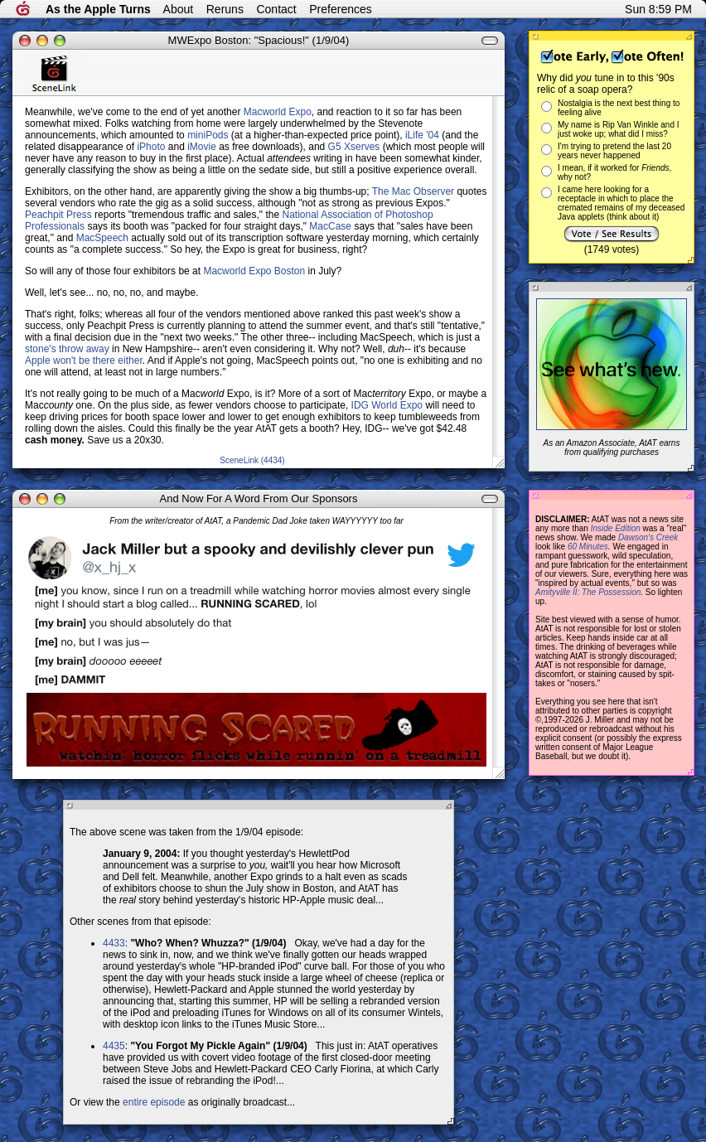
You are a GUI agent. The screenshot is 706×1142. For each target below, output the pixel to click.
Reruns (225, 9)
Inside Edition (616, 528)
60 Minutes (588, 546)
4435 (114, 1046)
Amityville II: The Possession (588, 592)
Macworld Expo (278, 112)
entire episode (154, 1102)
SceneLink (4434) (252, 460)
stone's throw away (67, 349)
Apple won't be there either (84, 360)
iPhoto (151, 146)
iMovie (201, 146)
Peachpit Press (58, 214)
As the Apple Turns (98, 9)
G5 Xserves (354, 146)
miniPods (207, 135)
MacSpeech (102, 238)
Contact (276, 9)
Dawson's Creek (648, 537)
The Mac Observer (413, 191)
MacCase (330, 226)
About (178, 9)
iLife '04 (422, 135)
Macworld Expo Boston (254, 271)
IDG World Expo (387, 405)
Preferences (340, 9)
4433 (114, 943)
